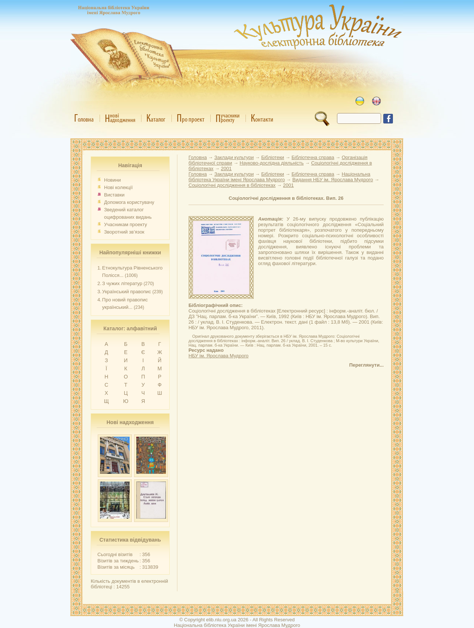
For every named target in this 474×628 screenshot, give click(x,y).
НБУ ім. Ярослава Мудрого (218, 355)
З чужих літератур (122, 283)
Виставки (114, 195)
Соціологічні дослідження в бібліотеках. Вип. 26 (286, 198)
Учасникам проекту (125, 224)
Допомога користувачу (129, 202)
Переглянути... (366, 365)
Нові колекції (118, 187)
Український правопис (126, 291)
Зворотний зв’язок (124, 232)
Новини (112, 180)
